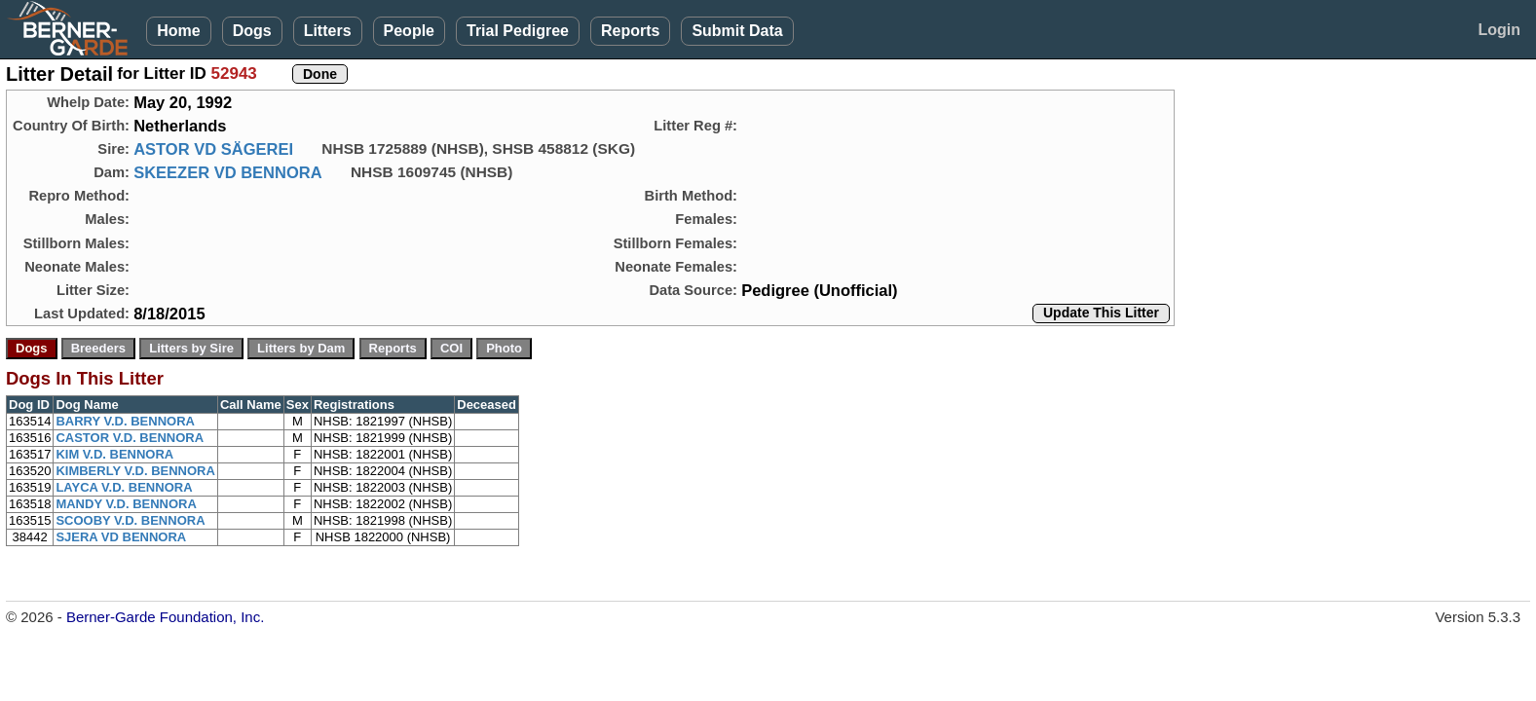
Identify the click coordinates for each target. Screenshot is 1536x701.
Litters (328, 30)
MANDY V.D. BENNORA (126, 504)
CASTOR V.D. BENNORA (130, 437)
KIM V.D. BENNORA (114, 454)
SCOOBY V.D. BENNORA (130, 520)
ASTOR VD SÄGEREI (213, 149)
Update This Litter (1101, 312)
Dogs (252, 30)
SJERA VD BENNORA (121, 537)
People (409, 30)
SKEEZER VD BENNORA (227, 172)
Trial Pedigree (518, 30)
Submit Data (737, 30)
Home (178, 30)
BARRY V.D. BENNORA (125, 421)
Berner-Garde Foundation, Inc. (165, 617)
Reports (630, 30)
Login (1499, 29)
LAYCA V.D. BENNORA (124, 487)
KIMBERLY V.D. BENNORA (135, 470)
